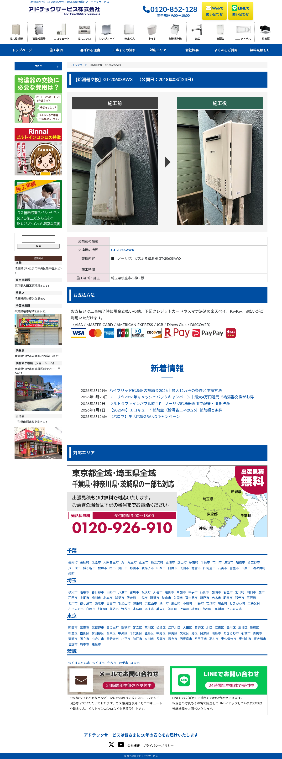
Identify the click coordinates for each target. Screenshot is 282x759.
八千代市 (74, 568)
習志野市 (253, 562)
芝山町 (182, 562)
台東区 (111, 633)
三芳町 (251, 598)
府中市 (84, 644)
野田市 (134, 568)
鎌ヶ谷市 (89, 568)
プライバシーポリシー (158, 746)
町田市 (73, 627)
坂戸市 (73, 603)
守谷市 (111, 663)
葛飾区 (199, 627)
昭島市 (216, 633)
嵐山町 (175, 603)
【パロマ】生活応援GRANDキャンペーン (144, 416)
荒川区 (149, 627)
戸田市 (73, 598)
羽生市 (228, 592)
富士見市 (191, 598)
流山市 (122, 568)
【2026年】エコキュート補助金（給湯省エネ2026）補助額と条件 (165, 410)
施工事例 (56, 50)
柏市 (113, 568)
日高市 (111, 603)
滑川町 (164, 603)
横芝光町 (157, 562)
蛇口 (197, 38)
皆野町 (207, 609)
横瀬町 (196, 609)
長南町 (73, 562)
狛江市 (137, 639)
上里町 (184, 609)
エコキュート (61, 38)
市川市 (217, 562)
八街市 (222, 568)
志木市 (216, 598)
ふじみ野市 (76, 609)
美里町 (161, 609)
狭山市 (166, 598)
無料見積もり (260, 50)
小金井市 (98, 639)
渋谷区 (242, 627)
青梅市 (257, 633)
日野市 (73, 644)
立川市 (149, 639)
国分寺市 (112, 639)
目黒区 (204, 633)
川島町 (199, 603)
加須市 (216, 592)
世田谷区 (98, 633)
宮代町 (239, 592)
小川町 (187, 603)
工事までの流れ (124, 50)
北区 (209, 627)
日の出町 (112, 627)
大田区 (187, 627)
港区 (194, 633)
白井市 (172, 568)
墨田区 (84, 633)
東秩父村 (253, 603)
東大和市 (260, 639)
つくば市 (98, 663)
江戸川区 (174, 627)
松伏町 (146, 592)
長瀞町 (219, 609)
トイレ (152, 38)
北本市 (108, 598)
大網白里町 (111, 562)
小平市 (126, 639)
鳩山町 (222, 603)
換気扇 (266, 38)
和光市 (239, 598)
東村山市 (245, 639)
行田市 (204, 592)
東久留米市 (228, 639)
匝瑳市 (170, 562)
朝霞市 (228, 598)
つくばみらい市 (79, 663)
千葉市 (205, 562)
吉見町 (210, 603)
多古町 (193, 562)
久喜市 (157, 592)
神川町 (172, 609)
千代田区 (136, 633)
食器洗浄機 (175, 38)
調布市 (172, 639)
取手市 (123, 663)
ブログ (38, 66)
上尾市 (84, 598)
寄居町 (137, 609)
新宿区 (254, 627)
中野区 (161, 633)
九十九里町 (129, 562)
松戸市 (102, 568)
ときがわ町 (237, 603)
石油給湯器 (39, 38)
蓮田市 (169, 592)
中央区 (122, 633)
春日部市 (98, 592)
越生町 (137, 603)
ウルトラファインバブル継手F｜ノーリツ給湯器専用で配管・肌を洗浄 (169, 403)
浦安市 (228, 562)
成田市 (184, 568)
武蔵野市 (98, 627)
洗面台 (220, 38)
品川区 (231, 627)
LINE (241, 10)
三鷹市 (84, 627)
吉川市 (134, 592)
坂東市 (135, 663)
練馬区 (172, 633)
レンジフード (107, 38)
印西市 (161, 568)
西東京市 (186, 639)
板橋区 (161, 627)
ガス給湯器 (16, 38)
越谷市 (84, 592)
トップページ (22, 50)
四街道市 (209, 568)
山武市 (143, 562)
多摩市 (161, 639)
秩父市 (73, 592)
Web (214, 10)
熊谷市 (114, 609)
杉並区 (73, 633)
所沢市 (154, 598)
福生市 (96, 644)
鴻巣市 (119, 598)
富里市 (234, 568)
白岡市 (90, 609)
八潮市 (122, 592)
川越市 (143, 598)
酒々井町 (259, 568)
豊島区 (149, 633)
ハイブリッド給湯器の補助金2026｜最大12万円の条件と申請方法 (165, 390)
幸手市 (193, 592)
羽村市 (214, 639)
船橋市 (240, 562)
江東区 (219, 627)
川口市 (251, 592)
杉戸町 (102, 609)
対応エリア (158, 50)
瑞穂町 (126, 627)
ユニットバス (243, 38)
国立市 (84, 639)
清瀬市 (73, 639)
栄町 (71, 573)
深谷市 (126, 609)
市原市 (246, 568)
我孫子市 (147, 568)
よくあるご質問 (226, 50)
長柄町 (84, 562)
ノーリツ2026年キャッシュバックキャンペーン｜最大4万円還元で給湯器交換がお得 (181, 397)
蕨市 (261, 592)
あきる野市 (231, 633)
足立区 (137, 627)
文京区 (184, 633)
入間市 (178, 598)
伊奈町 (131, 598)
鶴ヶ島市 (86, 603)
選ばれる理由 (90, 50)
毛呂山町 (124, 603)
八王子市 (200, 639)
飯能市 (99, 603)
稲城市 (246, 633)
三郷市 (111, 592)
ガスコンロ (84, 38)
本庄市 (149, 609)
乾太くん (129, 38)
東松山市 (151, 603)
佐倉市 (196, 568)
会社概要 (192, 50)
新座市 (204, 598)
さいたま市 (234, 609)
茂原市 (96, 562)
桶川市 (96, 598)
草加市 (181, 592)
